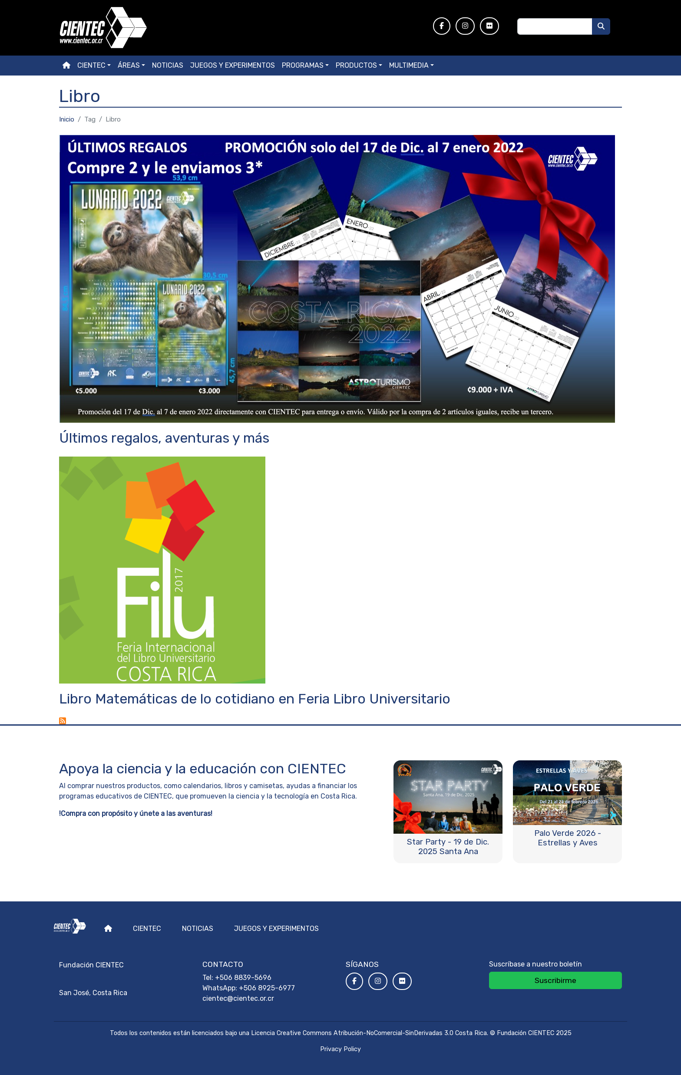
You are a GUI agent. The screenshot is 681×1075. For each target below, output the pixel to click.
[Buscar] (601, 26)
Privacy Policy (340, 1049)
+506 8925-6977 (267, 988)
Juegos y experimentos (232, 65)
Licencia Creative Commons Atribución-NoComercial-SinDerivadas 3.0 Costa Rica (369, 1033)
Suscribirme (555, 980)
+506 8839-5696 (243, 977)
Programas (303, 65)
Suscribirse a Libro (62, 720)
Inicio (66, 119)
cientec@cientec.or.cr (238, 998)
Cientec (147, 928)
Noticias (167, 65)
